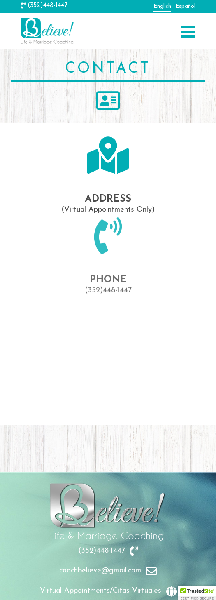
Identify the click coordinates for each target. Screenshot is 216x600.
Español (185, 6)
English (162, 6)
